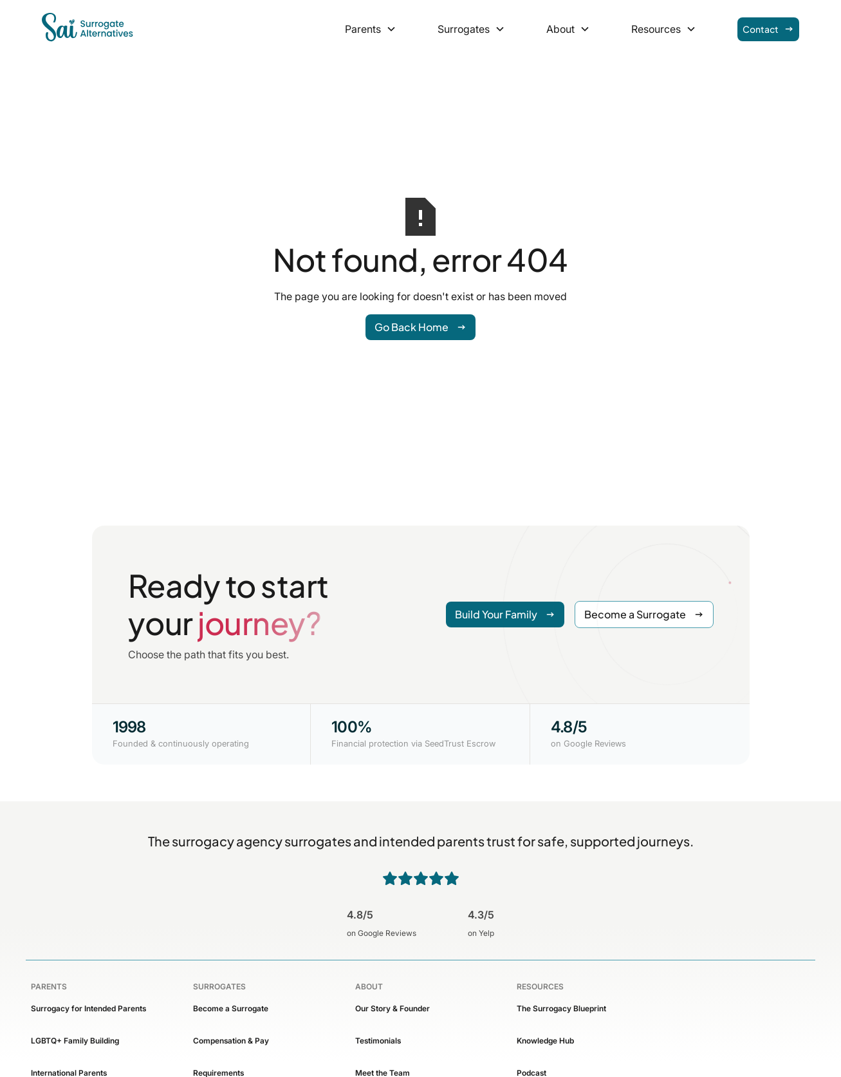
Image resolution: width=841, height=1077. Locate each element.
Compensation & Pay (231, 1040)
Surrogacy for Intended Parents (88, 1008)
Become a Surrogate (230, 1008)
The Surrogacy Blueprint (561, 1008)
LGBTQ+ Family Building (75, 1040)
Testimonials (378, 1040)
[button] (371, 29)
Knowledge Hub (545, 1040)
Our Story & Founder (392, 1008)
